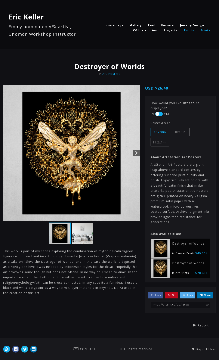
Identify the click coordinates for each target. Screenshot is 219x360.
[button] (200, 325)
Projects (171, 30)
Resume (167, 25)
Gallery (136, 25)
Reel (151, 25)
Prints (189, 30)
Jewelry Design (192, 25)
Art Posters (111, 74)
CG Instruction (145, 30)
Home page (114, 25)
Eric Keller (26, 16)
